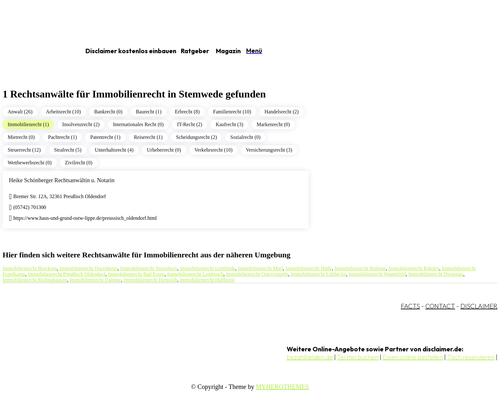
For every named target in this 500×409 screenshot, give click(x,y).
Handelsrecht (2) (282, 111)
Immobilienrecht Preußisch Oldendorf (67, 274)
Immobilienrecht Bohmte (360, 268)
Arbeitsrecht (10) (63, 111)
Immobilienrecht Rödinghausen (35, 280)
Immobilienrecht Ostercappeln (257, 274)
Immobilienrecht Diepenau (435, 274)
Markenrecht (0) (273, 124)
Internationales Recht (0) (138, 124)
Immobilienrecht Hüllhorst (207, 280)
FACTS (410, 306)
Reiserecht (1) (148, 137)
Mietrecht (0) (21, 137)
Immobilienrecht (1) (28, 124)
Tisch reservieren (471, 357)
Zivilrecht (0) (78, 162)
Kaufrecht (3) (229, 124)
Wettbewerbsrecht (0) (30, 162)
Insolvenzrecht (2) (80, 124)
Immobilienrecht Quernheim (88, 268)
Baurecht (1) (148, 111)
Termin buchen (358, 357)
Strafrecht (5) (68, 150)
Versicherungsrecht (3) (269, 150)
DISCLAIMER (478, 306)
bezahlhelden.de (310, 357)
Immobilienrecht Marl (260, 268)
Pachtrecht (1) (62, 137)
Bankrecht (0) (108, 111)
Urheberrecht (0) (164, 150)
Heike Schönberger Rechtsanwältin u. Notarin (61, 180)
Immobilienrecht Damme (95, 280)
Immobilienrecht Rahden (413, 268)
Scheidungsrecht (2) (196, 137)
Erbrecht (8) (187, 111)
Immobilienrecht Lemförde (207, 268)
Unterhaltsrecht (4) (114, 150)
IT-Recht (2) (189, 124)
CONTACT (440, 306)
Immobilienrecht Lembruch (195, 274)
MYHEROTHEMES (282, 386)
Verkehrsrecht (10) (214, 150)
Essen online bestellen (413, 357)
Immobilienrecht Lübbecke (318, 274)
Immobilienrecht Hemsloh (150, 280)
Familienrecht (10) (232, 111)
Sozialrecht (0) (245, 137)
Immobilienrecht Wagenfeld (377, 274)
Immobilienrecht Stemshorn (148, 268)
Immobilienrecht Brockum (30, 268)
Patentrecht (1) (105, 137)
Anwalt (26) (20, 111)
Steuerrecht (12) (24, 150)
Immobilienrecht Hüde (308, 268)
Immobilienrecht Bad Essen (136, 274)
